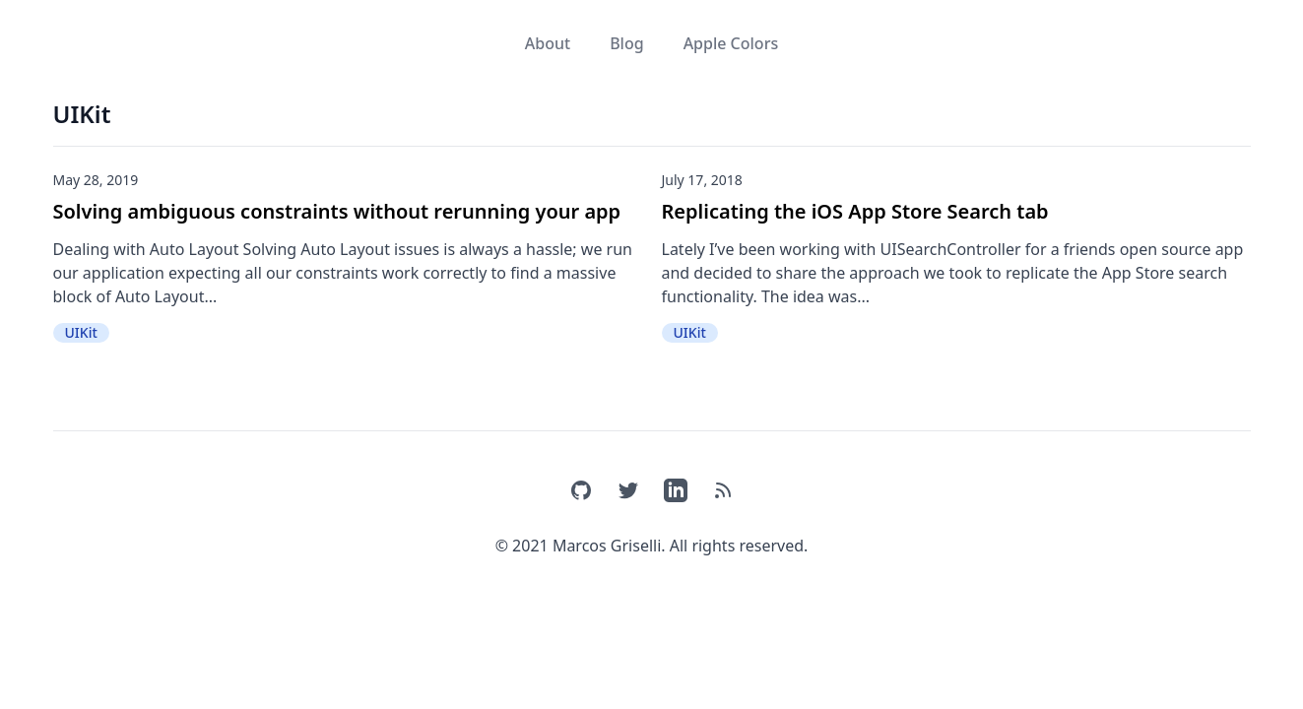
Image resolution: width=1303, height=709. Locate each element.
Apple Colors (731, 43)
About (547, 43)
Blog (626, 43)
